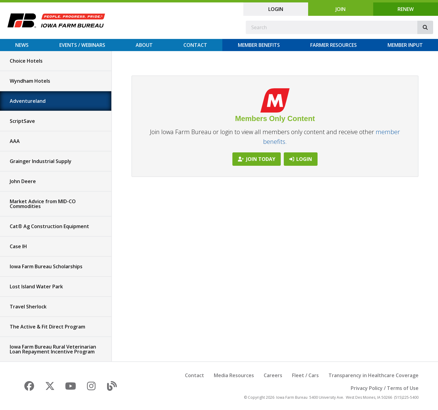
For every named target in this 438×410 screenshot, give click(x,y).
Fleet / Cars (305, 375)
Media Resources (234, 375)
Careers (273, 375)
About (144, 45)
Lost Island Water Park (36, 286)
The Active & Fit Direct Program (47, 326)
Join (340, 9)
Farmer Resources (333, 45)
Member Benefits (259, 45)
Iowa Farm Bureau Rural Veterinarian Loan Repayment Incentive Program (53, 349)
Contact (195, 45)
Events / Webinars (82, 45)
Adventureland (28, 101)
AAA (15, 141)
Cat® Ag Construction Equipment (49, 226)
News (22, 45)
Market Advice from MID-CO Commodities (43, 204)
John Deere (23, 181)
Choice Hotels (26, 60)
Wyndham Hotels (30, 81)
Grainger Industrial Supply (40, 161)
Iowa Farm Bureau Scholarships (46, 266)
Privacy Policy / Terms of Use (385, 388)
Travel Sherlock (28, 306)
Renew (406, 9)
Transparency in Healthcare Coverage (373, 375)
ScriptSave (22, 121)
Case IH (18, 246)
